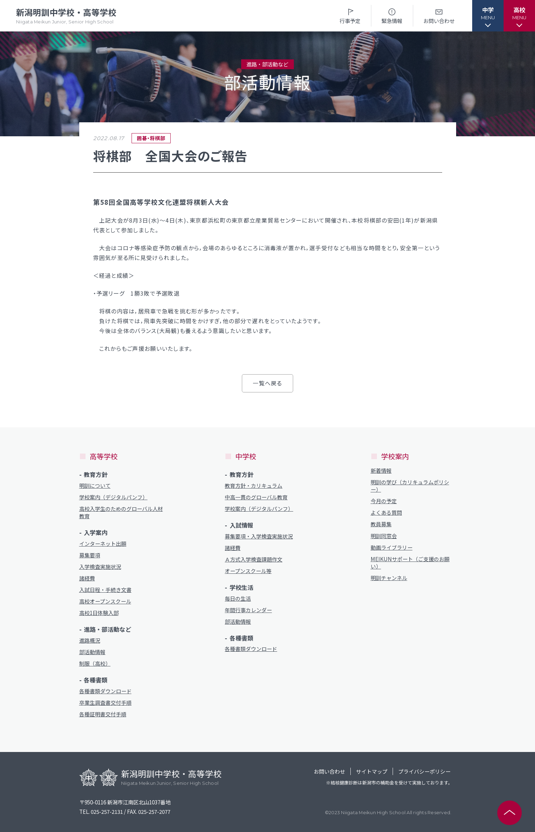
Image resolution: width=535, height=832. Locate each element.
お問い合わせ (439, 15)
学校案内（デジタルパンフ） (113, 497)
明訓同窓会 (384, 536)
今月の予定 (384, 501)
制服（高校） (95, 663)
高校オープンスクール (105, 601)
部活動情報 (92, 652)
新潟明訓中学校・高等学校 (66, 16)
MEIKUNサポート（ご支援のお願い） (410, 562)
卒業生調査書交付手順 (105, 702)
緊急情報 (391, 15)
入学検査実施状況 (100, 566)
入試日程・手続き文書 (105, 589)
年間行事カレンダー (248, 610)
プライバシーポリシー (424, 771)
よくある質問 (386, 512)
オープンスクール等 (248, 570)
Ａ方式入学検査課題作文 (253, 559)
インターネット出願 (102, 543)
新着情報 (381, 470)
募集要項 (89, 555)
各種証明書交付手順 (102, 714)
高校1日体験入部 (99, 612)
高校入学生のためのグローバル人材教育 (121, 512)
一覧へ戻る (267, 383)
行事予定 (350, 15)
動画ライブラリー (392, 547)
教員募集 (381, 524)
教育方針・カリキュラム (253, 485)
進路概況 (89, 640)
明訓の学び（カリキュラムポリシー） (410, 485)
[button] (488, 15)
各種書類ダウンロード (105, 691)
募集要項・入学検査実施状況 (259, 536)
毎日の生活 (238, 598)
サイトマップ (371, 771)
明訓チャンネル (389, 577)
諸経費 (87, 578)
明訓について (95, 485)
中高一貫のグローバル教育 (256, 497)
